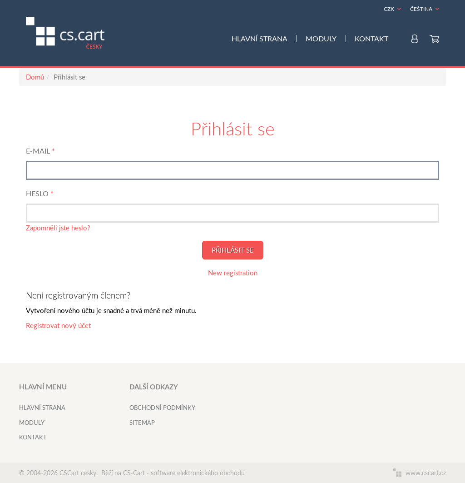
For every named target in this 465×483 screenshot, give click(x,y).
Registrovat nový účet (58, 325)
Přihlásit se (233, 249)
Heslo (37, 194)
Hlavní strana (259, 39)
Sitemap (142, 422)
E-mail (38, 151)
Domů (35, 76)
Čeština (421, 9)
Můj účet (414, 39)
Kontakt (371, 39)
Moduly (321, 39)
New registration (232, 272)
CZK (389, 9)
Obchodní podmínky (162, 407)
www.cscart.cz (419, 472)
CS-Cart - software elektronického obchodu (184, 472)
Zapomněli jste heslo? (58, 227)
